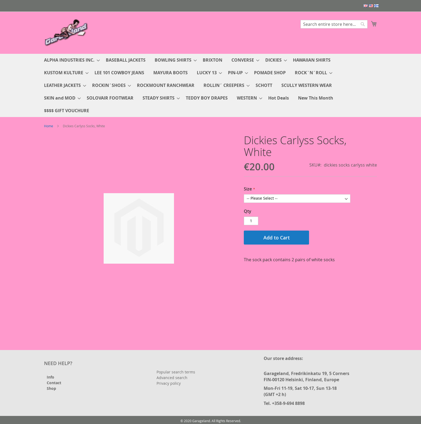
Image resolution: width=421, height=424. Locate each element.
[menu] (210, 85)
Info (50, 377)
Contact (54, 382)
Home (48, 126)
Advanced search (172, 377)
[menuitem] (70, 60)
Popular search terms (176, 371)
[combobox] (334, 24)
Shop (51, 388)
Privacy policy (169, 383)
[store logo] (67, 32)
